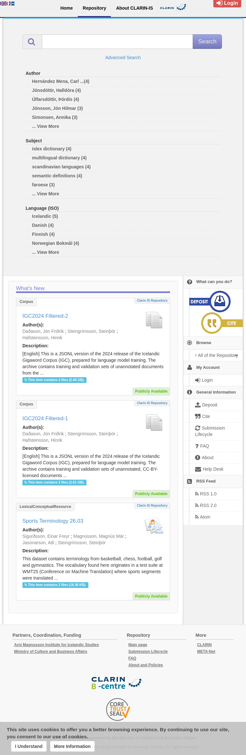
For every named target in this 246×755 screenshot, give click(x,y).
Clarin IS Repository (152, 300)
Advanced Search (123, 57)
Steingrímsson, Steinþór (91, 331)
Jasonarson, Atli (38, 542)
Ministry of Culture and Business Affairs (50, 651)
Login (227, 3)
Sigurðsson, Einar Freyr (46, 536)
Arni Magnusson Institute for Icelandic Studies (56, 645)
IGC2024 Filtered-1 (45, 418)
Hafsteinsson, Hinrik (42, 337)
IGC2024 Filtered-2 (45, 316)
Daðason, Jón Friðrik (43, 331)
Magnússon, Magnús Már (98, 536)
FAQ (132, 658)
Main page (137, 645)
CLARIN (204, 645)
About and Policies (145, 665)
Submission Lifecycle (148, 651)
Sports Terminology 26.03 (52, 521)
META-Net (206, 651)
